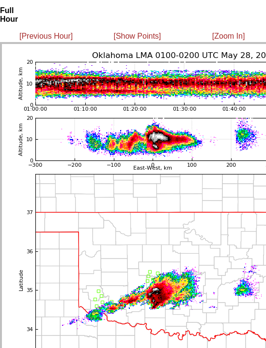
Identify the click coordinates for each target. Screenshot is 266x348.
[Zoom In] (228, 36)
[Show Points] (137, 36)
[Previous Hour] (46, 36)
